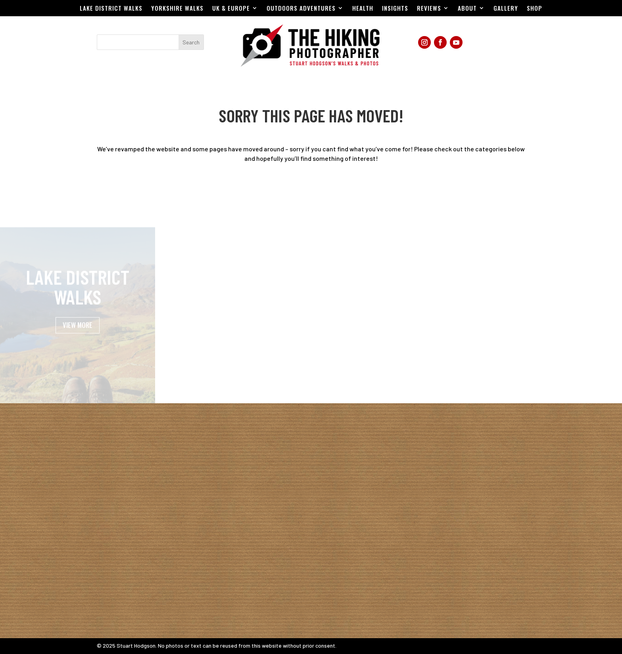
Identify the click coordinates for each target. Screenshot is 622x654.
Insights (395, 8)
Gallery (505, 8)
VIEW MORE (77, 334)
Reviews (429, 8)
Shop (534, 8)
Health (362, 8)
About (467, 8)
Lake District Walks (111, 8)
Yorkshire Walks (177, 8)
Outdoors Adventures (301, 8)
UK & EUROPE (231, 8)
